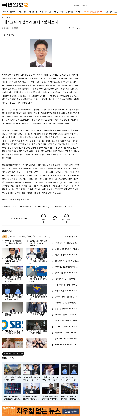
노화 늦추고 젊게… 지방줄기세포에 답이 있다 (38, 332)
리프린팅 (84, 5)
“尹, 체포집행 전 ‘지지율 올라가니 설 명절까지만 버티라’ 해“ (50, 397)
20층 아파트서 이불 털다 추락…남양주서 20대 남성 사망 (67, 285)
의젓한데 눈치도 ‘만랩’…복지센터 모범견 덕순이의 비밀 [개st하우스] (66, 333)
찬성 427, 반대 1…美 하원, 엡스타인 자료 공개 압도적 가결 (67, 297)
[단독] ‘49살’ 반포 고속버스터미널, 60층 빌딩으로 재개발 (13, 261)
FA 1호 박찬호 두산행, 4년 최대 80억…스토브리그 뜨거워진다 (66, 321)
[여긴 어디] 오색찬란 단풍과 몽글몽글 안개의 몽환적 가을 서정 (66, 339)
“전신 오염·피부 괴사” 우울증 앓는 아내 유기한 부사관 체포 (38, 279)
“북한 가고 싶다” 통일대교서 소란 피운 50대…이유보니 (12, 378)
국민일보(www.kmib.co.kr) (30, 206)
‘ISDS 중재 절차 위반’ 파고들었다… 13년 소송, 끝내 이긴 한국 (31, 397)
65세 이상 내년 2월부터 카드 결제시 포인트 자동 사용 (38, 261)
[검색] (107, 12)
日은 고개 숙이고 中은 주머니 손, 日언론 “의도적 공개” (38, 297)
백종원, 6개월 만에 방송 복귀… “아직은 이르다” (38, 314)
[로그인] (111, 12)
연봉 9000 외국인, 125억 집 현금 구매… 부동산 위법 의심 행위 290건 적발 (67, 261)
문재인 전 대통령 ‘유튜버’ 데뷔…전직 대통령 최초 (66, 249)
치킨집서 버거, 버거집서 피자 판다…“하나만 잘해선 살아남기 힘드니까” (67, 345)
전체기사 (10, 18)
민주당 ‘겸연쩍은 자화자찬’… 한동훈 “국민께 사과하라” (13, 243)
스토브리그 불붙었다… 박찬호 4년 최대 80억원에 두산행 (66, 315)
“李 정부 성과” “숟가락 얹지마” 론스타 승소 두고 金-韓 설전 (38, 243)
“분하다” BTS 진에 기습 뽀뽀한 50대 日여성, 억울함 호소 (66, 279)
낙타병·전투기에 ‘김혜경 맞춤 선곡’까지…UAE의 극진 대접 (65, 243)
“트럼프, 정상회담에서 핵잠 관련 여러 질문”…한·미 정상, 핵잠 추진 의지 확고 (14, 297)
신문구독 (76, 5)
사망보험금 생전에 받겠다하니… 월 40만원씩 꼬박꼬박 (66, 267)
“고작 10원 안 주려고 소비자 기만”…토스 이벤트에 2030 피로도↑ (13, 279)
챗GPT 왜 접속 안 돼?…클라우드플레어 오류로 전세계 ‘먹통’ (12, 397)
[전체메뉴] (115, 12)
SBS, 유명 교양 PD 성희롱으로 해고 (13, 314)
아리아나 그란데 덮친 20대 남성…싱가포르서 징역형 (67, 303)
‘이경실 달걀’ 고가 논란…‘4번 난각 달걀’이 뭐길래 (14, 332)
